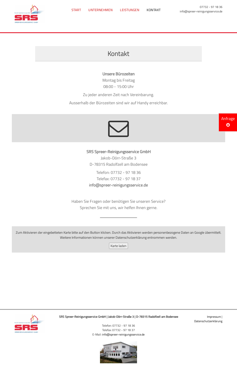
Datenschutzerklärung (131, 237)
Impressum (214, 316)
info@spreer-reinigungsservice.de (201, 11)
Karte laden (118, 245)
